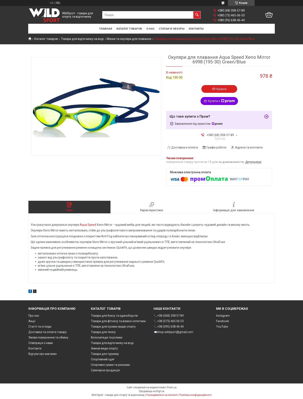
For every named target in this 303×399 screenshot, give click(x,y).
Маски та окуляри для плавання (129, 39)
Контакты (196, 28)
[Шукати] (197, 14)
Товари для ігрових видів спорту (113, 326)
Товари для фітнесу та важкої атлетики (118, 321)
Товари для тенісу (103, 332)
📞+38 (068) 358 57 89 (169, 315)
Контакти (34, 348)
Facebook (222, 321)
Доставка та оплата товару (47, 332)
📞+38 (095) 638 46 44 (169, 326)
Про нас (33, 315)
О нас (150, 28)
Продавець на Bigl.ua (151, 391)
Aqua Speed (88, 224)
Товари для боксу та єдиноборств (114, 315)
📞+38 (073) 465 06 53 (169, 321)
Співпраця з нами (40, 343)
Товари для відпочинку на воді (82, 39)
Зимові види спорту (104, 348)
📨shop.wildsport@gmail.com (173, 332)
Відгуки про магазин (42, 354)
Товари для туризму (105, 354)
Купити (221, 89)
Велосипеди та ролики (106, 337)
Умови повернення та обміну (48, 337)
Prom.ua (172, 387)
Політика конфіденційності (195, 395)
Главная (105, 28)
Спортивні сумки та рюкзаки (110, 364)
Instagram (223, 315)
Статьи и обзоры (172, 28)
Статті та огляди (39, 326)
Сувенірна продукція (105, 370)
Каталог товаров (129, 28)
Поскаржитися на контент (161, 395)
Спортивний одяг (103, 359)
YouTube (222, 326)
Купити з (221, 101)
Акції (31, 321)
